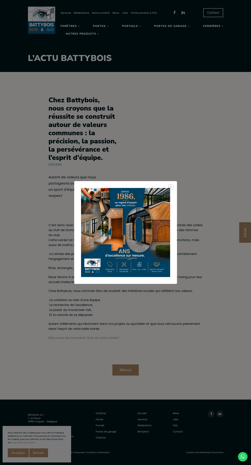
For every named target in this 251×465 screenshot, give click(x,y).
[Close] (171, 186)
